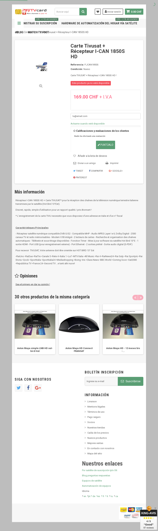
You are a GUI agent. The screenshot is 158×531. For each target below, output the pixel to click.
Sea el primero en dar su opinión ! (33, 284)
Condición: (77, 69)
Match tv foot (38, 32)
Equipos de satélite (92, 480)
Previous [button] (135, 297)
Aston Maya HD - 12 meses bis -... (123, 349)
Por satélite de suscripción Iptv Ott (99, 470)
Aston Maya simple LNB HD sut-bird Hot (35, 349)
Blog (20, 32)
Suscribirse (130, 381)
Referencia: (77, 64)
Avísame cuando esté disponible (88, 123)
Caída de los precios (98, 432)
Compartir (96, 170)
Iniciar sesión (113, 11)
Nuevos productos (97, 438)
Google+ (116, 170)
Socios (91, 422)
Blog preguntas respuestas (96, 475)
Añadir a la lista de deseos (92, 155)
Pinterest (80, 177)
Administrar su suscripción (37, 22)
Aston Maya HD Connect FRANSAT (79, 349)
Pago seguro (94, 417)
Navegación (19, 23)
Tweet (78, 170)
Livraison (92, 401)
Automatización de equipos (96, 486)
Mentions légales (96, 406)
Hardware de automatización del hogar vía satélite (100, 22)
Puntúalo (105, 144)
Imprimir (114, 163)
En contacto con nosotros (100, 448)
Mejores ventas (95, 443)
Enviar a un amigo (87, 163)
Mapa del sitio (94, 453)
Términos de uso (96, 411)
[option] (35, 329)
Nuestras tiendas (96, 427)
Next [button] (140, 297)
